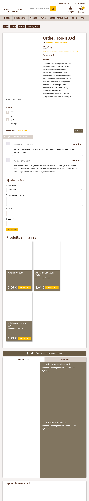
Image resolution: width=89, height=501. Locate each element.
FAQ (74, 3)
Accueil (6, 27)
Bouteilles (22, 27)
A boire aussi (24, 359)
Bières (7, 18)
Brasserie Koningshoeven (57, 42)
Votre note (11, 186)
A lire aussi (65, 359)
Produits (13, 27)
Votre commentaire (15, 195)
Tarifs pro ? (65, 3)
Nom (9, 209)
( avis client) (22, 130)
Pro (83, 18)
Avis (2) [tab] (7, 137)
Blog (74, 18)
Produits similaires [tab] (22, 137)
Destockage (20, 18)
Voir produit (24, 287)
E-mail (10, 219)
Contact (82, 3)
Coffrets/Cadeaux (59, 18)
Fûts (43, 18)
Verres (33, 18)
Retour (78, 131)
